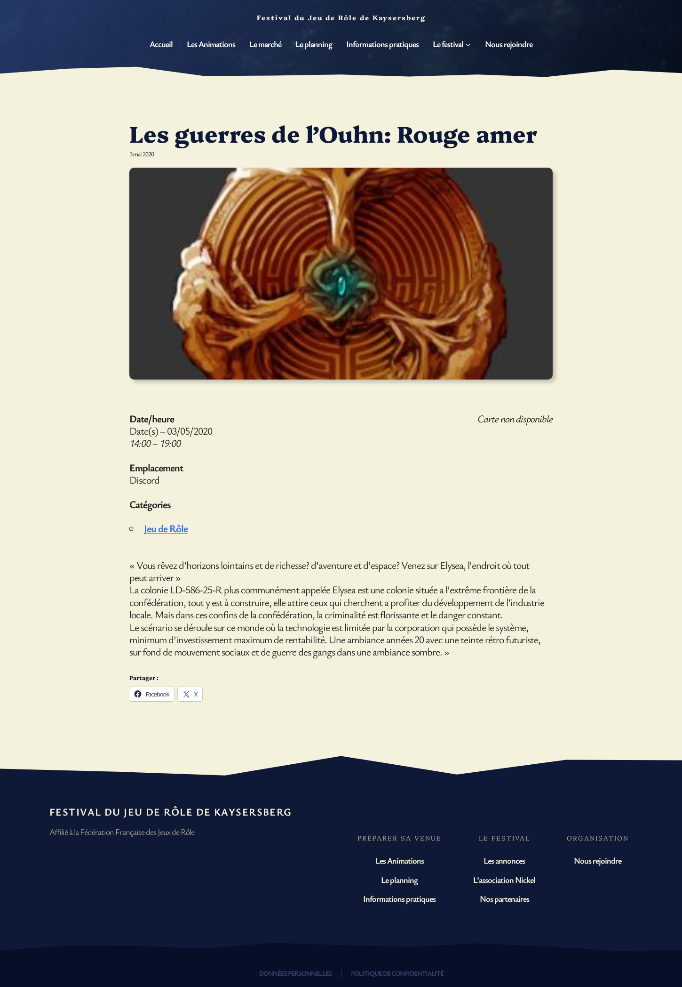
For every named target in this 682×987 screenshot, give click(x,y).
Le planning (399, 879)
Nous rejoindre (597, 860)
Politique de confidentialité (397, 973)
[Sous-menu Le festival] (468, 44)
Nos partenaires (504, 898)
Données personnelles (295, 973)
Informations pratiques (399, 898)
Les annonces (504, 860)
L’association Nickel (504, 879)
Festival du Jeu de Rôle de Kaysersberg (170, 811)
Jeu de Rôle (166, 528)
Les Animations (399, 860)
